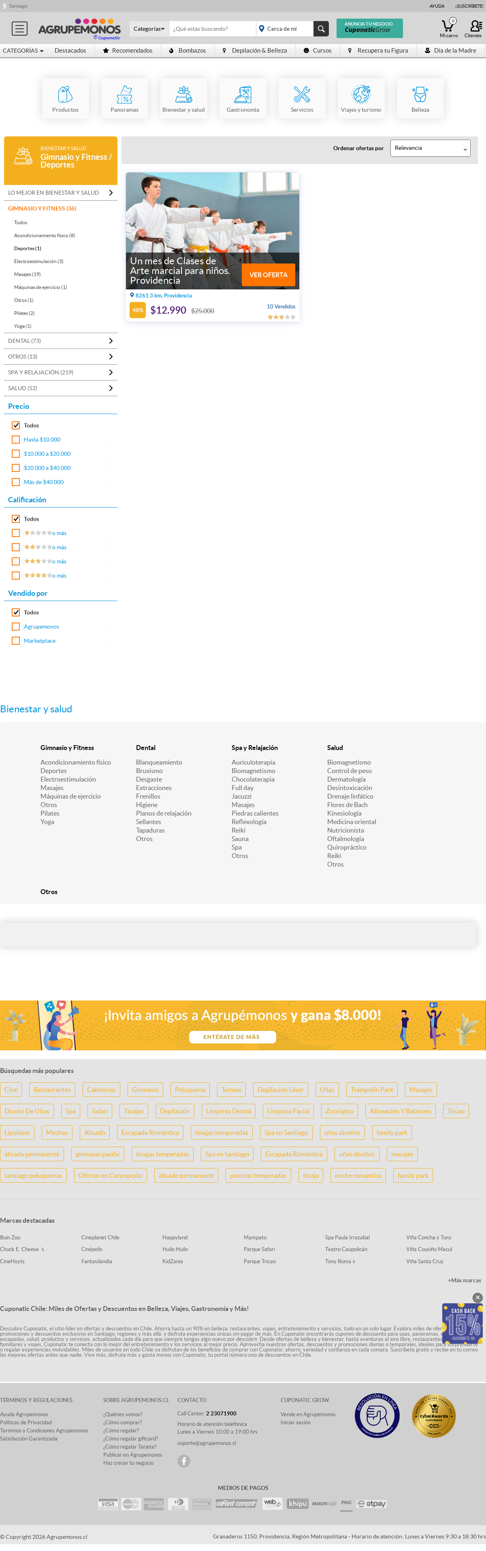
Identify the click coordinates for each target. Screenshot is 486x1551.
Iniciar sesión (296, 1422)
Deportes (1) (27, 248)
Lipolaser (17, 1132)
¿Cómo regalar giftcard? (130, 1439)
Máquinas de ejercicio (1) (40, 287)
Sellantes (148, 821)
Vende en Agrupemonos (308, 1414)
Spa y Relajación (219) (40, 372)
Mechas (57, 1132)
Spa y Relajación (255, 747)
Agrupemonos (41, 626)
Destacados (70, 50)
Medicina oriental (351, 821)
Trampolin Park (372, 1089)
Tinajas (134, 1111)
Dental (146, 747)
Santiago (18, 5)
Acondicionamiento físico (75, 762)
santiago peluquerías (33, 1175)
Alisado (94, 1132)
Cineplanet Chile (100, 1237)
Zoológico (340, 1111)
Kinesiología (344, 813)
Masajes (52, 787)
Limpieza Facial (288, 1111)
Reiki (238, 830)
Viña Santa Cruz (424, 1261)
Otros (48, 804)
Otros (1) (24, 300)
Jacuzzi (242, 796)
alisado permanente (32, 1154)
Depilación (175, 1111)
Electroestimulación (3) (39, 261)
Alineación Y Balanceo (400, 1111)
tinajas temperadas (221, 1132)
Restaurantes (52, 1089)
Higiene (147, 804)
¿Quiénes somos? (123, 1414)
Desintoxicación (349, 787)
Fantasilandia (96, 1261)
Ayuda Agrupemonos (24, 1414)
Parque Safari (259, 1249)
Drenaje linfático (350, 796)
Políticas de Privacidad (26, 1422)
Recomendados (128, 50)
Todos (20, 222)
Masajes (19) (27, 274)
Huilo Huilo (175, 1249)
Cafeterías (101, 1089)
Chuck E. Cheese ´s (22, 1249)
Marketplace (39, 640)
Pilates (50, 813)
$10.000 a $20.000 (47, 453)
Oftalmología (345, 838)
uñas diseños (342, 1132)
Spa (237, 847)
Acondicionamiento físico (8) (44, 235)
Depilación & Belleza (255, 50)
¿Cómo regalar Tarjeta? (129, 1447)
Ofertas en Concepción (111, 1175)
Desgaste (149, 779)
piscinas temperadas (258, 1175)
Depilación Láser (281, 1089)
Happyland (175, 1237)
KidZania (172, 1261)
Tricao (456, 1111)
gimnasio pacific (98, 1154)
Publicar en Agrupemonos (132, 1455)
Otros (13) (22, 356)
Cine (10, 1089)
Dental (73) (24, 341)
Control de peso (349, 770)
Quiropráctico (347, 847)
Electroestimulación (68, 779)
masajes (402, 1154)
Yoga (47, 821)
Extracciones (154, 787)
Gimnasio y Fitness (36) (42, 208)
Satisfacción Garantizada (29, 1439)
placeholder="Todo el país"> (291, 28)
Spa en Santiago (286, 1132)
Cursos (318, 50)
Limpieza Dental (228, 1111)
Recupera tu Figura (378, 50)
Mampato (255, 1237)
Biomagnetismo (253, 770)
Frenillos (148, 796)
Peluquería (190, 1089)
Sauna (240, 838)
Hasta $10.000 (42, 439)
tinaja (311, 1175)
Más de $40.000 (44, 482)
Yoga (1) (23, 326)
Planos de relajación (164, 813)
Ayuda (437, 6)
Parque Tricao (260, 1261)
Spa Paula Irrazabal (347, 1237)
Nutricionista (345, 830)
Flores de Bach (347, 804)
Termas (231, 1089)
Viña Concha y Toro (428, 1237)
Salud (335, 747)
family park (392, 1132)
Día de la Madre (450, 50)
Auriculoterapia (253, 762)
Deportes (53, 770)
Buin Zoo (10, 1237)
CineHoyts (12, 1261)
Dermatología (346, 779)
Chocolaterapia (253, 779)
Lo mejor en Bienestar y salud (53, 192)
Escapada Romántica (150, 1132)
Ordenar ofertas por (358, 148)
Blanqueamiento (159, 762)
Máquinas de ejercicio (70, 796)
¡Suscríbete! (469, 6)
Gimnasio (145, 1089)
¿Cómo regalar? (121, 1431)
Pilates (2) (24, 313)
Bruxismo (149, 770)
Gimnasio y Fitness (67, 747)
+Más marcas (464, 1280)
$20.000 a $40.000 (47, 468)
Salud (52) (22, 388)
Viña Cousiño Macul (429, 1249)
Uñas (327, 1089)
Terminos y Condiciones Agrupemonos (44, 1431)
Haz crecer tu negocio (128, 1463)
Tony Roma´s (340, 1261)
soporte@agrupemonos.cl (206, 1443)
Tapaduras (150, 830)
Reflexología (249, 821)
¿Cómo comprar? (122, 1422)
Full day (243, 787)
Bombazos (187, 50)
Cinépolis (91, 1249)
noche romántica (358, 1175)
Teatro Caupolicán (346, 1249)
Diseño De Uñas (26, 1111)
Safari (100, 1111)
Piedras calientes (255, 813)
